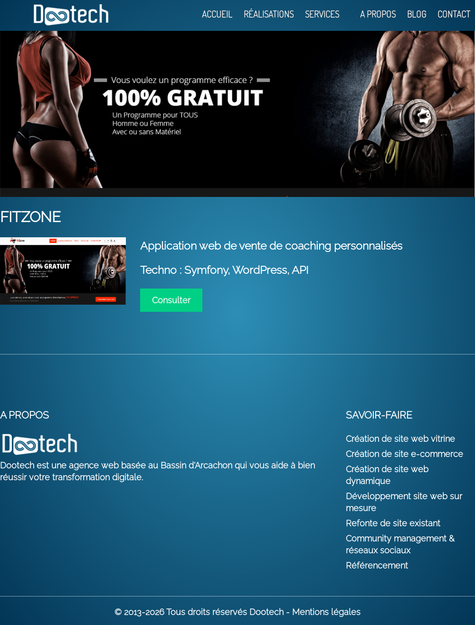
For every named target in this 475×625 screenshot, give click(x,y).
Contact (453, 14)
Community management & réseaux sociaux (400, 544)
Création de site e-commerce (404, 454)
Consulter (171, 300)
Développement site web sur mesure (404, 502)
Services (322, 14)
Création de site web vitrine (400, 439)
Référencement (377, 565)
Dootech (266, 612)
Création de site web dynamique (387, 475)
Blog (416, 14)
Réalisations (269, 14)
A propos (378, 14)
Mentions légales (326, 612)
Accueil (217, 14)
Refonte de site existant (393, 523)
